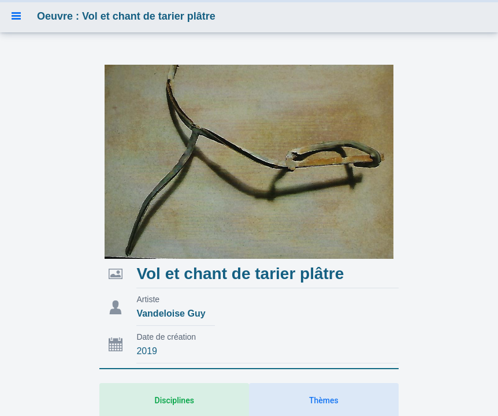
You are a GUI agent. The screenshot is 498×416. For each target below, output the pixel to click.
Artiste (147, 299)
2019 (146, 351)
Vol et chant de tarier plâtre (240, 274)
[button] (16, 16)
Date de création (166, 336)
